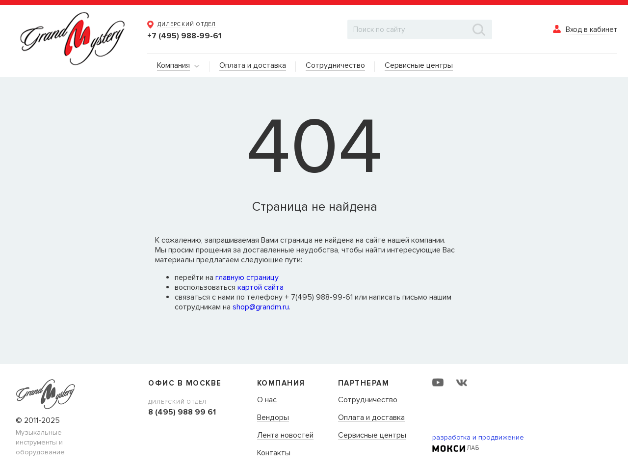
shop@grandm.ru (261, 307)
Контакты (273, 453)
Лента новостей (285, 436)
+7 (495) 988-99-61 (184, 36)
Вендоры (273, 418)
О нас (267, 400)
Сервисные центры (372, 436)
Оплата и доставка (371, 418)
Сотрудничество (367, 400)
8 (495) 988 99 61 (182, 412)
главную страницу (247, 277)
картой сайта (260, 287)
